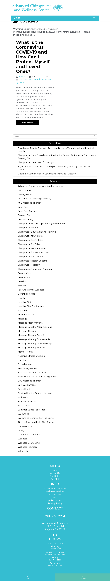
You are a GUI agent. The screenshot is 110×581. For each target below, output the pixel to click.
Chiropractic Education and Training (37, 232)
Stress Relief (24, 405)
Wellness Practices (27, 447)
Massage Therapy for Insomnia (34, 339)
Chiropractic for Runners (30, 256)
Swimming (23, 414)
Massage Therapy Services (32, 347)
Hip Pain (22, 310)
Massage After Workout (30, 323)
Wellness (22, 438)
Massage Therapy (27, 331)
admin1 (22, 76)
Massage (22, 319)
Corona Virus (26, 79)
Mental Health (25, 352)
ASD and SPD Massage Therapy (34, 198)
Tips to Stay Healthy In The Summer (37, 422)
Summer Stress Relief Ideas (32, 410)
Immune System (26, 314)
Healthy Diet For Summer (31, 306)
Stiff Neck (23, 397)
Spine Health (24, 389)
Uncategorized (25, 426)
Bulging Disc (24, 215)
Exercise (22, 285)
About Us (55, 472)
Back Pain (23, 207)
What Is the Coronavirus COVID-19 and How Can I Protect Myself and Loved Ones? (33, 57)
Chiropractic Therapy (29, 265)
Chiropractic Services (55, 487)
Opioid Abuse (25, 364)
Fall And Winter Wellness (31, 290)
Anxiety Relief (25, 194)
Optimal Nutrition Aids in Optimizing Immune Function (47, 173)
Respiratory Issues (27, 368)
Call (27, 577)
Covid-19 (22, 281)
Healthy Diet (24, 302)
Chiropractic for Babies (30, 244)
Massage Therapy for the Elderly (35, 343)
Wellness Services (55, 490)
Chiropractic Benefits (29, 227)
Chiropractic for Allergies (31, 236)
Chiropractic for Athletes (30, 240)
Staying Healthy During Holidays (35, 393)
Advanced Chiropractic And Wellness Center (41, 186)
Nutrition (22, 360)
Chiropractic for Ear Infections (33, 252)
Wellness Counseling (29, 443)
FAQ (55, 496)
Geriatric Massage (27, 294)
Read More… (28, 122)
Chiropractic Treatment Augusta (35, 269)
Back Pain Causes (27, 211)
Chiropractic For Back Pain (32, 248)
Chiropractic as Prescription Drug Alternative (41, 223)
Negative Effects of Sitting (31, 356)
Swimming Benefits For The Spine (36, 418)
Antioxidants (24, 190)
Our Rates (55, 475)
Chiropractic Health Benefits (32, 261)
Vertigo (21, 430)
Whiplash (23, 451)
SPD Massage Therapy (29, 381)
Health (37, 79)
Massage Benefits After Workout (35, 327)
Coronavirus (24, 277)
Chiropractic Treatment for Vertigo (36, 162)
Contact (82, 577)
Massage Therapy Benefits (32, 335)
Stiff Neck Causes (27, 401)
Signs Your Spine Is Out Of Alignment (37, 376)
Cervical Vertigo (26, 219)
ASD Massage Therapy (29, 203)
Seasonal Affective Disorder (32, 372)
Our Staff (55, 478)
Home (55, 469)
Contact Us (55, 493)
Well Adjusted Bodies (29, 434)
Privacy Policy (55, 502)
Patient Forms (55, 499)
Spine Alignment (27, 385)
